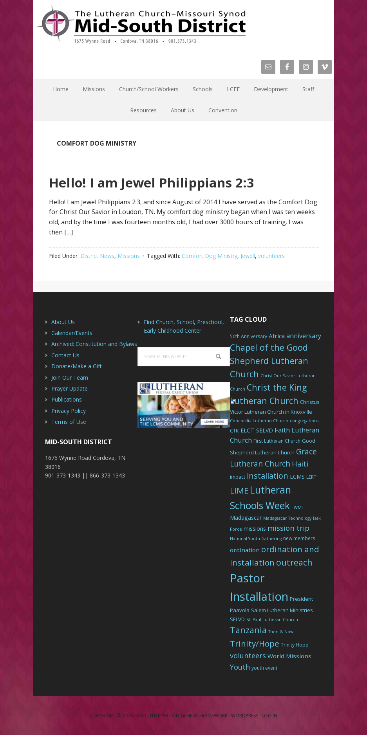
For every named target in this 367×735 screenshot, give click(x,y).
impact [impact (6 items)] (237, 477)
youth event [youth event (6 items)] (264, 668)
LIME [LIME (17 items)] (239, 490)
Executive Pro (154, 715)
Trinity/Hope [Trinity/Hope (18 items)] (254, 643)
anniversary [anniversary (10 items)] (303, 335)
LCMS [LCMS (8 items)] (297, 476)
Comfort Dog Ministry (209, 255)
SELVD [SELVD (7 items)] (237, 619)
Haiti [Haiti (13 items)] (300, 463)
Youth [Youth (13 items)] (240, 667)
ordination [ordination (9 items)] (245, 550)
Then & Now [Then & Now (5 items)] (280, 631)
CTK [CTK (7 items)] (234, 430)
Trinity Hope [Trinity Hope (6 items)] (294, 644)
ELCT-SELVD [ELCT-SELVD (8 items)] (256, 430)
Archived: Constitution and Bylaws (94, 344)
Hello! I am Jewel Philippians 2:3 (178, 181)
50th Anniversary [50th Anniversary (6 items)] (248, 336)
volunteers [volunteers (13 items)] (248, 655)
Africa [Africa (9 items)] (277, 336)
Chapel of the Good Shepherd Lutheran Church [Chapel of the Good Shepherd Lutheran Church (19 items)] (269, 361)
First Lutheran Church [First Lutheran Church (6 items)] (276, 441)
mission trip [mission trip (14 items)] (288, 528)
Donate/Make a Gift (76, 366)
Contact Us (65, 355)
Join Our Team (69, 377)
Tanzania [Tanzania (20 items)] (248, 630)
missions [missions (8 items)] (255, 528)
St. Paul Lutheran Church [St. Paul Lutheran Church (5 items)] (272, 619)
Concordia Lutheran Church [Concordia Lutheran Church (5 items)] (259, 420)
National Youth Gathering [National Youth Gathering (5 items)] (256, 538)
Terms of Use (68, 421)
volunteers (271, 255)
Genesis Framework (204, 715)
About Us (63, 322)
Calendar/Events (71, 333)
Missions (129, 255)
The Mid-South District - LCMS (141, 24)
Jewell (247, 255)
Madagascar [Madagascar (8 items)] (246, 517)
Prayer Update (69, 388)
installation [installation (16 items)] (267, 475)
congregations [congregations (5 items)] (304, 420)
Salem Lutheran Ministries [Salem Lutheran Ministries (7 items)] (282, 610)
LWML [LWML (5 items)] (297, 507)
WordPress (244, 715)
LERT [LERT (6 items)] (311, 477)
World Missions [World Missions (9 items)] (289, 656)
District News (97, 255)
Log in (269, 715)
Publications (66, 399)
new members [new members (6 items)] (299, 538)
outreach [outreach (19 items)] (294, 562)
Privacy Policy (68, 410)
